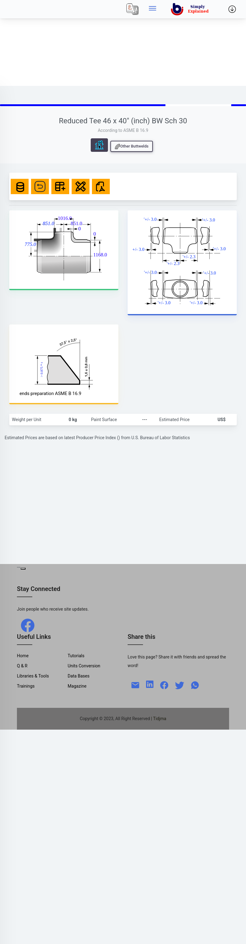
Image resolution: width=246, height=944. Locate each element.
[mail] (135, 684)
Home (23, 655)
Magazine (77, 686)
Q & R (22, 665)
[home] (191, 9)
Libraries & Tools (33, 675)
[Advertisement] (81, 43)
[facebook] (27, 624)
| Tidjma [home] (158, 718)
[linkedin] (149, 683)
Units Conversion (84, 665)
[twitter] (179, 684)
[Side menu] (152, 9)
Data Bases (78, 675)
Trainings (26, 686)
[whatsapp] (195, 684)
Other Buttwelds (132, 146)
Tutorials (76, 655)
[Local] (132, 9)
